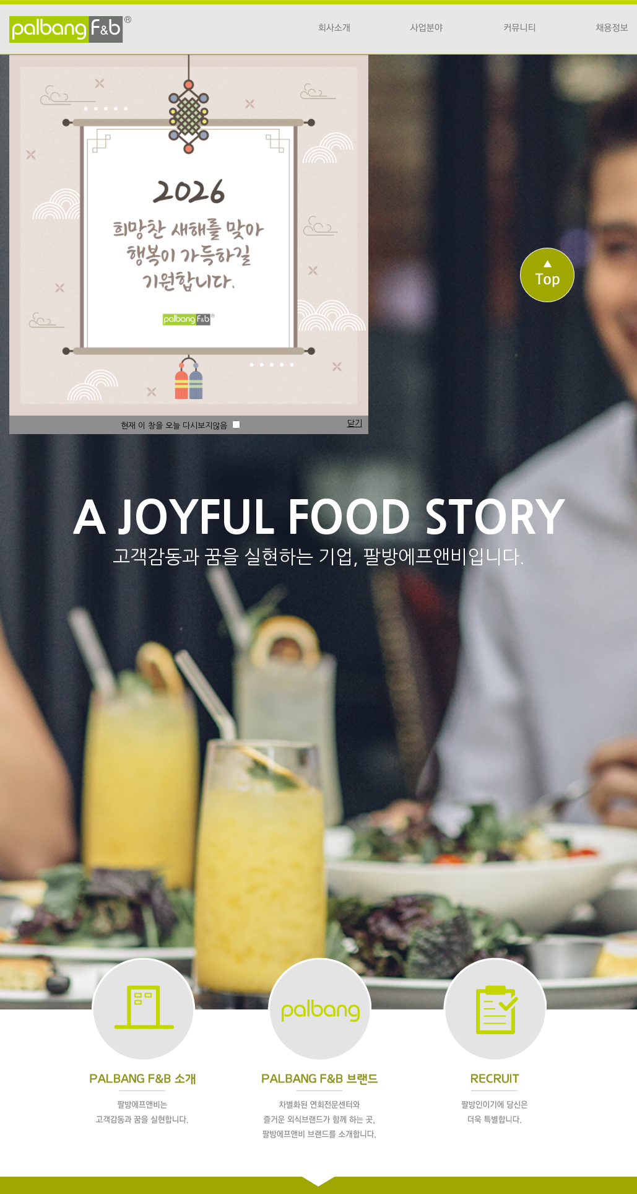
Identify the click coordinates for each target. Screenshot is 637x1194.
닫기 (354, 423)
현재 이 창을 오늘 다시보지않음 (180, 426)
